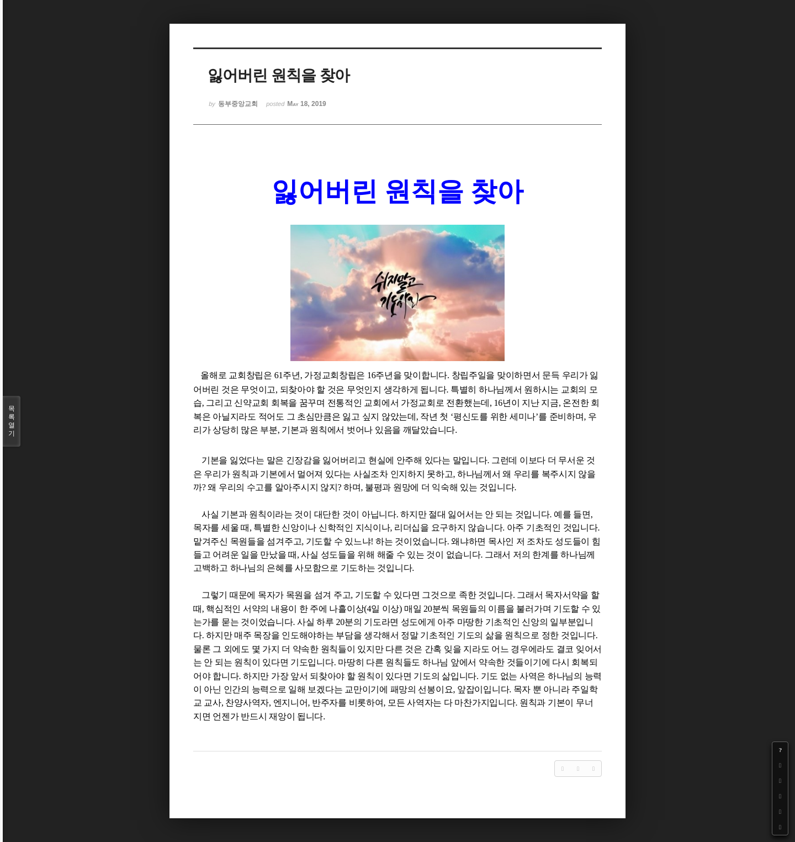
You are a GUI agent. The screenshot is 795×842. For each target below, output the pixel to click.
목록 (11, 421)
